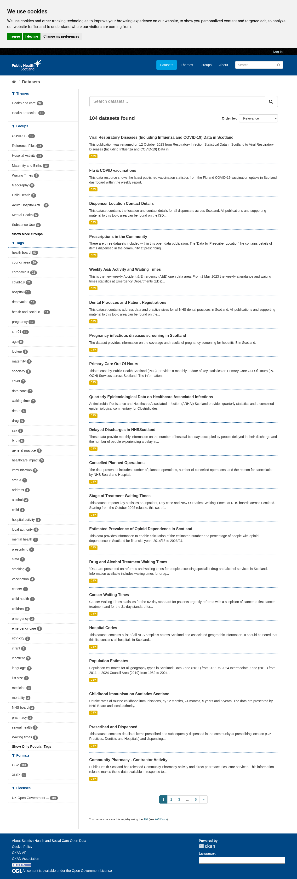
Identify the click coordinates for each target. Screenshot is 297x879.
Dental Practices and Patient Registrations (127, 302)
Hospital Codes (103, 628)
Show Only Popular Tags (31, 746)
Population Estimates (108, 661)
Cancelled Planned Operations (117, 463)
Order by (229, 118)
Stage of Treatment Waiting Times (120, 496)
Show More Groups (27, 234)
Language (207, 853)
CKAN (207, 846)
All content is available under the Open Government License (62, 871)
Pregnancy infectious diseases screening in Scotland (137, 335)
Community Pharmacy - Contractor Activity (128, 760)
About (223, 65)
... (187, 799)
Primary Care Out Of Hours (113, 364)
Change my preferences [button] (61, 36)
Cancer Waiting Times (109, 595)
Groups (205, 65)
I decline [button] (31, 36)
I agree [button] (15, 36)
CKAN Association (25, 859)
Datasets (166, 65)
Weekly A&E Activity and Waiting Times (125, 269)
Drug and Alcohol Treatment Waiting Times (128, 562)
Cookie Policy (22, 847)
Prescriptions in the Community (118, 237)
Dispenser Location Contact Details (121, 203)
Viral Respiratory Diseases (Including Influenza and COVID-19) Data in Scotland (161, 137)
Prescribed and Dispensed (113, 727)
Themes (187, 65)
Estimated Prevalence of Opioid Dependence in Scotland (140, 529)
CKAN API (20, 853)
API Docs (161, 819)
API (145, 819)
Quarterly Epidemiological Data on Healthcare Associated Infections (151, 397)
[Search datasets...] (177, 101)
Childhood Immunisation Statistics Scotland (129, 694)
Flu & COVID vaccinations (112, 170)
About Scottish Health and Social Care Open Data (49, 841)
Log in (278, 51)
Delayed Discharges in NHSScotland (122, 430)
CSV (93, 156)
